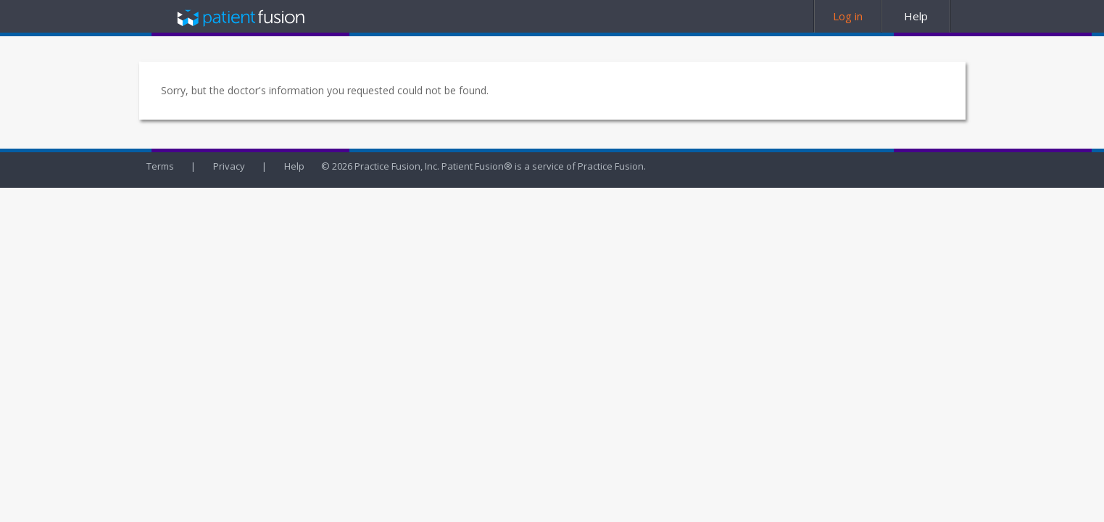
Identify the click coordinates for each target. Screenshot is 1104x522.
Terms (160, 166)
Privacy (229, 166)
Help (294, 166)
